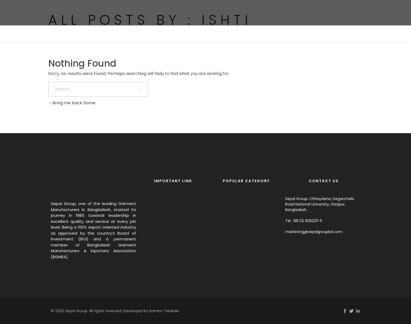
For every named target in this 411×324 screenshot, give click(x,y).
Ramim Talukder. (164, 311)
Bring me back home (71, 103)
